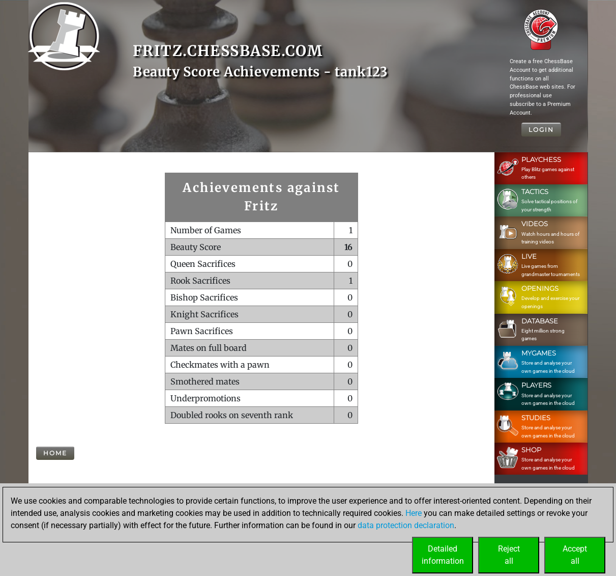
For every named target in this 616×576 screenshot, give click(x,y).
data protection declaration (406, 525)
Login (541, 129)
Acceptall (575, 555)
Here (413, 513)
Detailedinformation (443, 555)
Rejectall (509, 555)
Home (55, 453)
